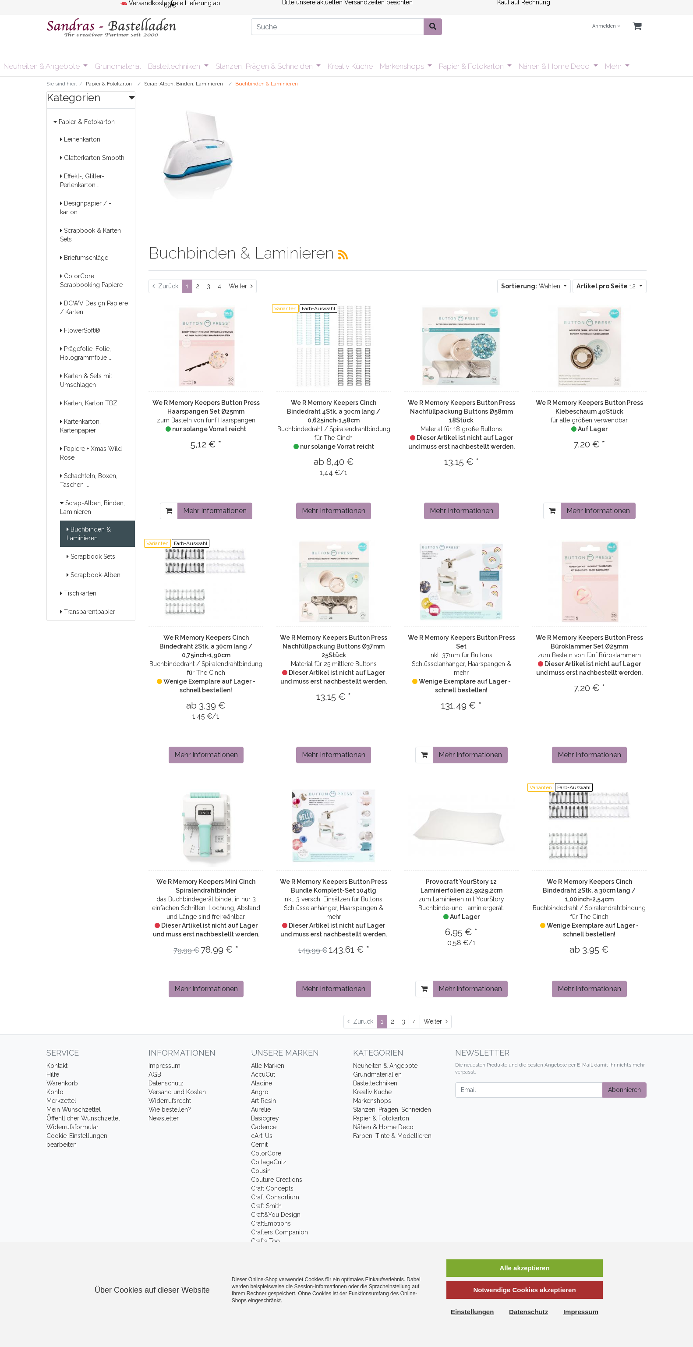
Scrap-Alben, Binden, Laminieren (92, 507)
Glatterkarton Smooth (92, 157)
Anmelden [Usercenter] (606, 26)
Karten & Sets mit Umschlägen (86, 380)
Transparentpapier (87, 611)
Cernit (259, 1144)
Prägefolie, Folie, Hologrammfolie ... (86, 353)
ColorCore (266, 1153)
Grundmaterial (118, 66)
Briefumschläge (84, 257)
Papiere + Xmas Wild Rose (91, 453)
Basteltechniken (175, 66)
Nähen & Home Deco (555, 66)
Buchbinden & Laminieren (89, 534)
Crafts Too (265, 1240)
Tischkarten (78, 593)
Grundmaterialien (377, 1074)
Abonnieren (624, 1089)
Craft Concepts (272, 1188)
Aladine (261, 1083)
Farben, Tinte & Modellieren (392, 1135)
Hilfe (52, 1074)
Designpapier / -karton (85, 208)
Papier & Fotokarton (472, 66)
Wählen (531, 286)
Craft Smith (266, 1205)
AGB (154, 1074)
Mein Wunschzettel (73, 1109)
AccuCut (263, 1074)
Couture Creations (276, 1179)
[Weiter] (241, 286)
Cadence (263, 1127)
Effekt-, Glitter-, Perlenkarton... (83, 180)
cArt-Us (261, 1135)
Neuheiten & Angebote (42, 66)
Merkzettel (61, 1100)
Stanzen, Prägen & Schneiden (265, 66)
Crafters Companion (279, 1232)
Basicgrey (265, 1118)
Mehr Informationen (215, 511)
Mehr (614, 66)
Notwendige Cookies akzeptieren (524, 1290)
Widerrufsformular (72, 1127)
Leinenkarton (80, 139)
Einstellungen (472, 1311)
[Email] (529, 1090)
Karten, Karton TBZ (88, 403)
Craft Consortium (275, 1197)
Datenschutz (166, 1083)
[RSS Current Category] (343, 254)
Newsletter (163, 1118)
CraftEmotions (271, 1223)
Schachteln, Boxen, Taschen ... (88, 480)
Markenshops (403, 66)
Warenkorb (62, 1083)
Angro (260, 1091)
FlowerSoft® (80, 330)
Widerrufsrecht (169, 1100)
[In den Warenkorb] (169, 511)
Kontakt (56, 1065)
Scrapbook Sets (91, 556)
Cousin (261, 1170)
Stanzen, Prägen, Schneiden (392, 1109)
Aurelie (261, 1109)
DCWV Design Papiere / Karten (94, 307)
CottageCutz (268, 1162)
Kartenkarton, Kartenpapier (80, 426)
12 (606, 286)
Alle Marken (267, 1065)
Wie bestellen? (169, 1109)
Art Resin (263, 1100)
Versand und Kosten (177, 1091)
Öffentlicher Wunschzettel (83, 1118)
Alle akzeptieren (524, 1268)
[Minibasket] (637, 26)
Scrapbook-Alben (93, 574)
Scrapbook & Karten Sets (90, 235)
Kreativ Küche (350, 66)
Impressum (164, 1065)
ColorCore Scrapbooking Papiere (91, 280)
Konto (55, 1091)
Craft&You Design (276, 1214)
